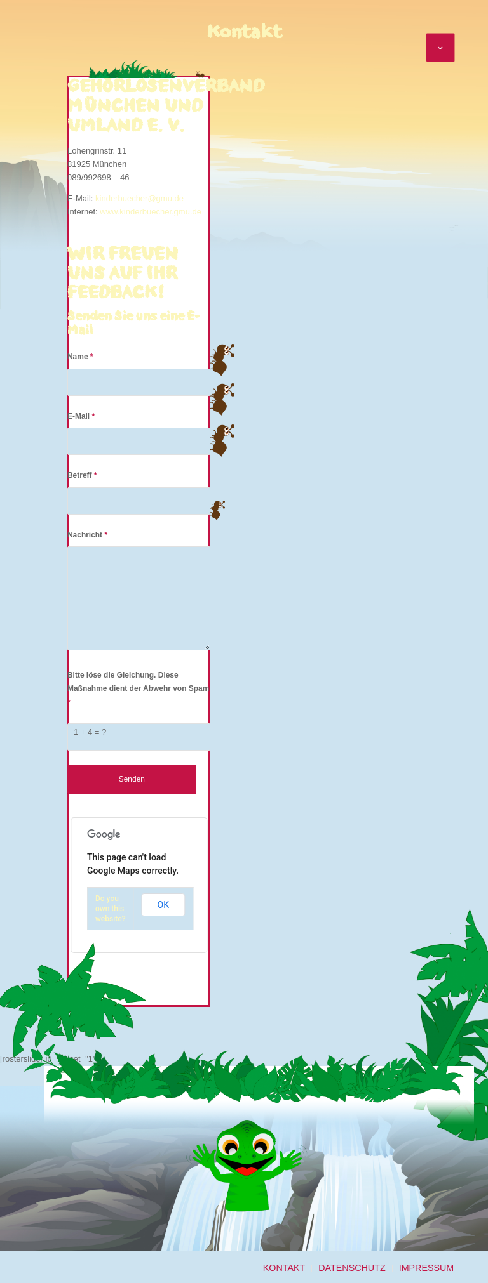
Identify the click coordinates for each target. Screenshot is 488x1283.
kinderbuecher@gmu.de (139, 198)
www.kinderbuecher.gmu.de (150, 211)
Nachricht (87, 534)
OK (163, 905)
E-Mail (81, 416)
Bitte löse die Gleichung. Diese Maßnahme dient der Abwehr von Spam (138, 689)
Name (80, 356)
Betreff (82, 475)
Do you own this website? (110, 908)
